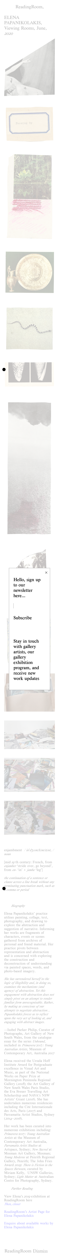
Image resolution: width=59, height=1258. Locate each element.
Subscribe (22, 617)
